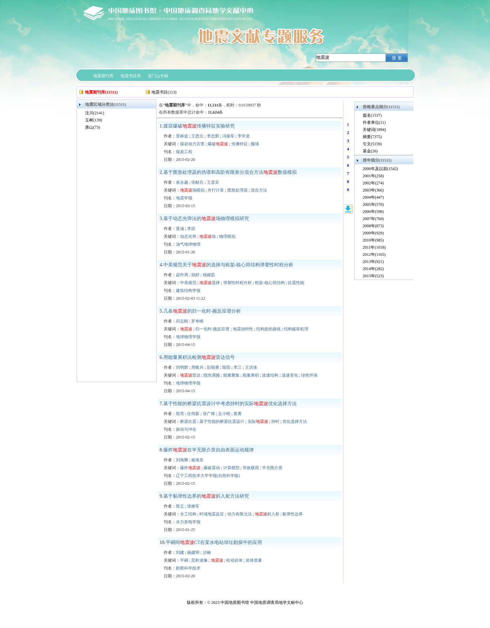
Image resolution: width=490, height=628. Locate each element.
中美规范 (188, 282)
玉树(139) (93, 120)
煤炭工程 (184, 151)
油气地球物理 (188, 244)
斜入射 (267, 514)
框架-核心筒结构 (270, 282)
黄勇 (237, 413)
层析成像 (199, 560)
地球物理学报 (188, 336)
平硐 (184, 560)
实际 (258, 421)
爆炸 (190, 467)
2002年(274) (373, 183)
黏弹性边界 (292, 514)
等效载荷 (251, 467)
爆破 (218, 144)
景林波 (182, 136)
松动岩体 (234, 560)
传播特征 (239, 144)
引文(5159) (372, 144)
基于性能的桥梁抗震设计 (221, 421)
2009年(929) (373, 233)
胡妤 (195, 274)
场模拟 (192, 190)
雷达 (190, 375)
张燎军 (193, 506)
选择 (209, 282)
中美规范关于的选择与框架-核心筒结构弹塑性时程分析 (228, 264)
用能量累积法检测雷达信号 (199, 357)
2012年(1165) (374, 254)
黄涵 (180, 228)
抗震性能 (296, 282)
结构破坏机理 (296, 329)
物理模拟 (227, 236)
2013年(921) (373, 261)
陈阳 (226, 367)
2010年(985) (373, 240)
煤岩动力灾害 (192, 144)
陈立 (180, 506)
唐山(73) (92, 127)
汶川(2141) (94, 113)
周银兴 (197, 367)
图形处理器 (237, 190)
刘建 (180, 552)
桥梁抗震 (188, 421)
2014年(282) (373, 268)
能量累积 (251, 375)
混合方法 (259, 190)
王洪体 (251, 367)
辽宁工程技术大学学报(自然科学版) (208, 475)
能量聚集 (231, 375)
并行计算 (216, 190)
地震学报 (184, 198)
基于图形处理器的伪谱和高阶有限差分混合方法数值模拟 (230, 172)
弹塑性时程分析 (237, 282)
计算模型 (231, 467)
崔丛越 (182, 182)
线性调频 (211, 375)
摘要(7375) (372, 136)
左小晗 (224, 413)
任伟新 (193, 413)
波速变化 (290, 375)
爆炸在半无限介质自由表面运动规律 (208, 449)
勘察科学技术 (188, 568)
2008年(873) (373, 226)
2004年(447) (373, 197)
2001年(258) (373, 175)
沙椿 (207, 552)
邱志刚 (182, 321)
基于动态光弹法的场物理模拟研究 (206, 218)
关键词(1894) (374, 129)
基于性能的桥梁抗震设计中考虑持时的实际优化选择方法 (230, 403)
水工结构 (188, 514)
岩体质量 (254, 560)
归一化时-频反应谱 (212, 329)
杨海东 (197, 460)
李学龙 (244, 136)
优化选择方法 (294, 421)
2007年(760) (373, 218)
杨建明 (193, 552)
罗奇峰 (197, 321)
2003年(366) (373, 190)
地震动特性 (243, 329)
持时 (275, 421)
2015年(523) (373, 276)
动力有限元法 (239, 514)
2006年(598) (373, 211)
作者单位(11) (374, 122)
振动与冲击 (186, 429)
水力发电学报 (188, 521)
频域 (255, 144)
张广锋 (209, 413)
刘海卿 (182, 460)
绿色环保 (309, 375)
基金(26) (370, 151)
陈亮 (180, 413)
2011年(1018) (374, 247)
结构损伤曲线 (268, 329)
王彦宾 (213, 182)
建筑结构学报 (188, 290)
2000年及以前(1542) (380, 168)
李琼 (191, 228)
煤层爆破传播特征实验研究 (199, 126)
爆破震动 (211, 467)
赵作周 (182, 274)
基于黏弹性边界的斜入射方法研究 (206, 496)
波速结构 (270, 375)
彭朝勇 (213, 367)
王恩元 (197, 136)
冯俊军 (228, 136)
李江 (237, 367)
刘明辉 (182, 367)
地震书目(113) (164, 92)
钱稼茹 (209, 274)
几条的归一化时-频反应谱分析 (202, 311)
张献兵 (197, 182)
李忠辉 (213, 136)
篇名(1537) (372, 115)
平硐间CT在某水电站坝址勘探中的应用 (214, 542)
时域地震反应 (211, 514)
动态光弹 (188, 236)
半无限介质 (272, 467)
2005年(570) (373, 204)
